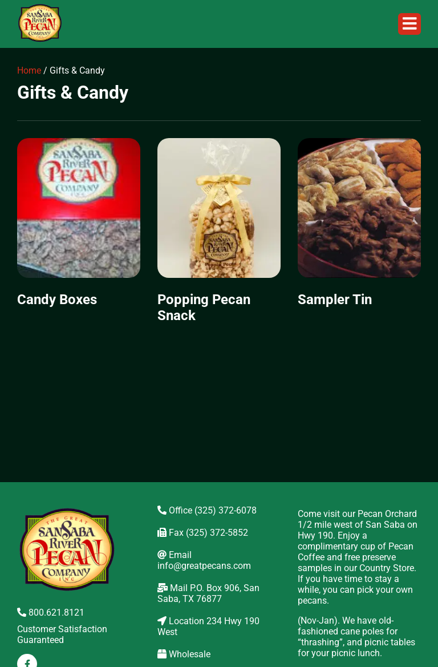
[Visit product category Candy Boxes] (78, 228)
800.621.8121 (50, 612)
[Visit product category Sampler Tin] (359, 228)
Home (29, 70)
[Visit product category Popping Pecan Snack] (219, 236)
